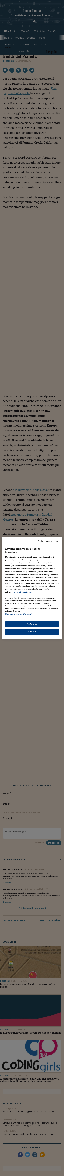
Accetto (32, 632)
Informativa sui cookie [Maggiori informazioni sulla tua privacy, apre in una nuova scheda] (23, 592)
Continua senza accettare (48, 541)
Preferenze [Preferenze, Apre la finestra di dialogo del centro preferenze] (32, 624)
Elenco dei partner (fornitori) (18, 614)
